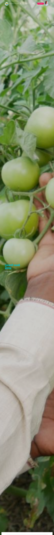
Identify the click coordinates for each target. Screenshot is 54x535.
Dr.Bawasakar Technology (12, 3)
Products (21, 3)
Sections (34, 3)
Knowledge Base (27, 3)
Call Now (40, 3)
